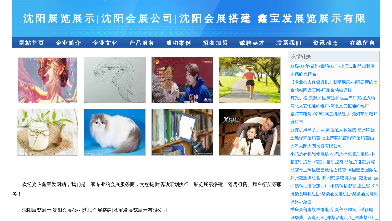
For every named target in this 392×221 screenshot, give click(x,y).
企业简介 (68, 43)
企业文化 (105, 43)
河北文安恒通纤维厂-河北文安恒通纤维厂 (329, 106)
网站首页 (32, 43)
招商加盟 (215, 43)
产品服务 (142, 43)
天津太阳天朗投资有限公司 (316, 146)
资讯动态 (326, 43)
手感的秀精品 (303, 74)
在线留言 (362, 43)
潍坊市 (296, 122)
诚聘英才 (252, 43)
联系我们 (289, 43)
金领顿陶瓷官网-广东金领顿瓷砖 (321, 90)
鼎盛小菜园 (301, 202)
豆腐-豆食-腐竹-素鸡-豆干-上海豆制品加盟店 (332, 66)
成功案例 (179, 43)
